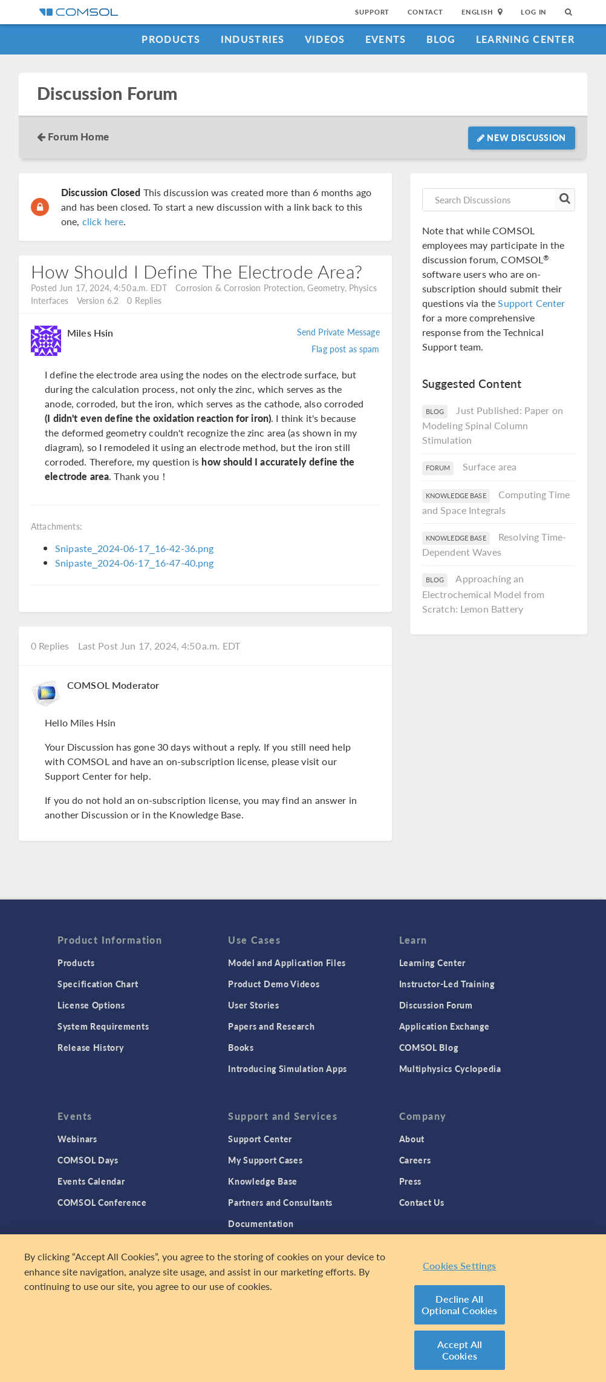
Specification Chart (97, 984)
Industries (253, 39)
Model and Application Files (287, 962)
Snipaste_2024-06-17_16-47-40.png (134, 563)
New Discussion (521, 137)
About (412, 1139)
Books (241, 1047)
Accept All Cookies (460, 1350)
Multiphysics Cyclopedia (450, 1068)
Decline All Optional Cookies (460, 1305)
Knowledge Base (263, 1181)
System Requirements (103, 1026)
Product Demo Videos (273, 984)
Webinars (77, 1139)
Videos (325, 39)
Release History (90, 1047)
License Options (91, 1005)
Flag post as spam (345, 349)
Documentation (260, 1223)
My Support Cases (265, 1160)
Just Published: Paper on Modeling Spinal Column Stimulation (492, 425)
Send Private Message (338, 332)
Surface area (490, 466)
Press (410, 1181)
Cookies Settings (460, 1265)
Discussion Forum (107, 93)
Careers (415, 1160)
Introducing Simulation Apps (287, 1068)
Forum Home (78, 136)
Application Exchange (444, 1026)
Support (372, 11)
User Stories (253, 1005)
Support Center (531, 303)
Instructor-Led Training (447, 984)
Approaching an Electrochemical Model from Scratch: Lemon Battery (483, 593)
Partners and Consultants (280, 1202)
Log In (534, 11)
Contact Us (422, 1202)
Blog (441, 39)
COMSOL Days (88, 1160)
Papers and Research (271, 1026)
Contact (425, 11)
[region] (303, 1308)
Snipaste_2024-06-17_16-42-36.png (134, 548)
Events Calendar (91, 1181)
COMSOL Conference (102, 1202)
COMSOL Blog (428, 1047)
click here (103, 221)
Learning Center (525, 39)
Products (171, 39)
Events (385, 39)
